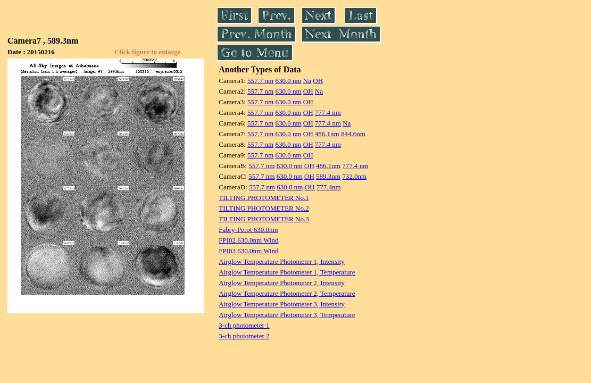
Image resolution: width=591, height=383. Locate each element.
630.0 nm (288, 81)
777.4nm (329, 187)
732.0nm (354, 176)
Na (307, 81)
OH (318, 81)
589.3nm (328, 176)
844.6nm (353, 134)
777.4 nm (328, 112)
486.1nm (327, 134)
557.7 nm (260, 81)
